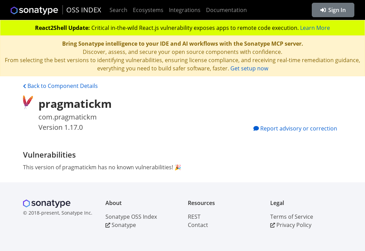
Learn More (315, 28)
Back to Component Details (60, 86)
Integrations (185, 10)
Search (118, 10)
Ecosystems (148, 10)
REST (194, 216)
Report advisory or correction (295, 128)
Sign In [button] (333, 10)
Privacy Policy (290, 225)
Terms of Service (291, 216)
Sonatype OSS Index (131, 216)
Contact (198, 225)
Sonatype (120, 225)
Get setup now (249, 68)
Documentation (226, 10)
